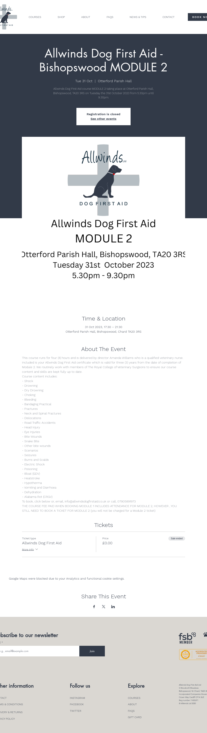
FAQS (131, 710)
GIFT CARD (135, 717)
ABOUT (132, 704)
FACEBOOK (77, 704)
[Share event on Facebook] (94, 606)
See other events (103, 119)
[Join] (92, 651)
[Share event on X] (103, 606)
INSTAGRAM (77, 697)
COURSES (134, 697)
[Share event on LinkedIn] (113, 606)
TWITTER (75, 710)
